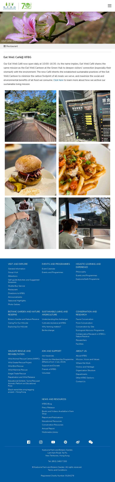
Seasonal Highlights (17, 300)
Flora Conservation (84, 323)
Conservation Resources (52, 424)
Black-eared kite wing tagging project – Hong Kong (21, 391)
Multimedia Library (50, 432)
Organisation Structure (85, 370)
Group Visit (13, 272)
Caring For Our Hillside (18, 323)
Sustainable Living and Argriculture (55, 313)
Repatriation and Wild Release (21, 377)
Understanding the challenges (55, 319)
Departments (81, 374)
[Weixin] (88, 442)
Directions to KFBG (16, 293)
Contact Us (81, 381)
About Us (81, 351)
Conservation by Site (85, 326)
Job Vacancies (48, 355)
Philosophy (81, 271)
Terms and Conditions (57, 470)
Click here (58, 80)
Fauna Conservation (84, 319)
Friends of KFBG (49, 369)
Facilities (80, 344)
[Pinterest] (63, 442)
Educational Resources (52, 421)
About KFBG (81, 355)
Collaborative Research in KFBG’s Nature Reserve (90, 335)
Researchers (81, 340)
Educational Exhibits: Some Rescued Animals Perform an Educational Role (24, 383)
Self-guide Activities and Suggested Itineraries (23, 281)
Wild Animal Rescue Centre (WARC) (24, 358)
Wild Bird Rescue (15, 366)
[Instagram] (38, 442)
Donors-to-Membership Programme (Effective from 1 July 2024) (57, 360)
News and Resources (54, 399)
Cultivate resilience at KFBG (54, 323)
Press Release (48, 407)
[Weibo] (75, 442)
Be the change (48, 330)
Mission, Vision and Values (87, 359)
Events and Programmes (56, 264)
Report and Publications (52, 417)
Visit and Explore (18, 264)
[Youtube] (51, 442)
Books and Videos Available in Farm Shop (58, 412)
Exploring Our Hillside (17, 326)
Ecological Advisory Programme (90, 330)
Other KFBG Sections (85, 377)
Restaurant (13, 289)
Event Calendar (48, 268)
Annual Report (48, 428)
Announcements (15, 297)
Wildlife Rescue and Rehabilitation (19, 352)
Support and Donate (51, 365)
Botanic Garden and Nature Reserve (23, 319)
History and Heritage (85, 367)
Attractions (13, 276)
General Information (16, 268)
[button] (109, 5)
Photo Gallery (14, 304)
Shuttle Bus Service (16, 286)
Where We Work (83, 363)
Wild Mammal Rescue (17, 370)
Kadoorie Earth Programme (87, 279)
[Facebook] (26, 442)
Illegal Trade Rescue (17, 373)
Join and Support (51, 351)
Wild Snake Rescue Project (19, 362)
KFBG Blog (47, 403)
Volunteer (46, 373)
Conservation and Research (86, 313)
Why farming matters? (51, 326)
